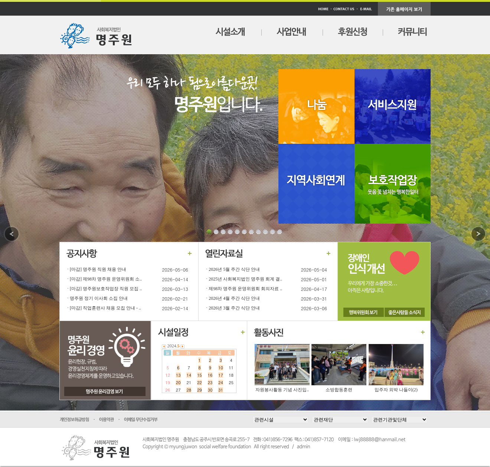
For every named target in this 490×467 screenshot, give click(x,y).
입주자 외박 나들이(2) (396, 389)
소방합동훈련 (339, 389)
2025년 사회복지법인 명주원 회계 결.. (245, 279)
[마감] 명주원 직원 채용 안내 (98, 269)
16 (210, 375)
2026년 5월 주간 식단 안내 (234, 269)
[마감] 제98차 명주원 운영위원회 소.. (106, 279)
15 (199, 375)
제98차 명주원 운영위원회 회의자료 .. (245, 288)
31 (220, 390)
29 (199, 390)
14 (188, 375)
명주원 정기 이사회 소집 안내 (99, 298)
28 (188, 390)
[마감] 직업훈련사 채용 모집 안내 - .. (105, 308)
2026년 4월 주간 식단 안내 (234, 298)
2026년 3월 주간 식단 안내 (234, 308)
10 (220, 367)
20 (178, 382)
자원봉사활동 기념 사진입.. (282, 389)
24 (220, 382)
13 (178, 375)
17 (220, 375)
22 (199, 382)
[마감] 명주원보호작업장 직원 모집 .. (106, 288)
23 (210, 382)
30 (210, 390)
